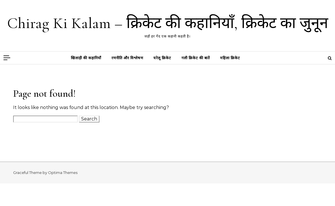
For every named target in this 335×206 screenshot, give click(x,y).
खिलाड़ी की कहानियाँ (86, 57)
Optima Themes (62, 172)
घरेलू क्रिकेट (162, 57)
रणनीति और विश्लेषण (127, 57)
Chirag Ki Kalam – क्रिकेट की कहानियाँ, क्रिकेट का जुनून (167, 23)
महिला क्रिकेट (230, 57)
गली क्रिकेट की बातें (196, 57)
